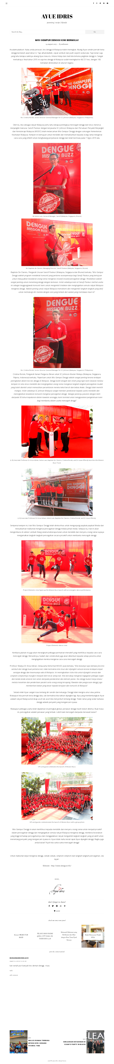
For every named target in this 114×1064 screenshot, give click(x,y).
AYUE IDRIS (57, 16)
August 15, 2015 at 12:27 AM (18, 961)
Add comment (14, 975)
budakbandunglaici (19, 958)
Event (58, 911)
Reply (11, 971)
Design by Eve (62, 1061)
